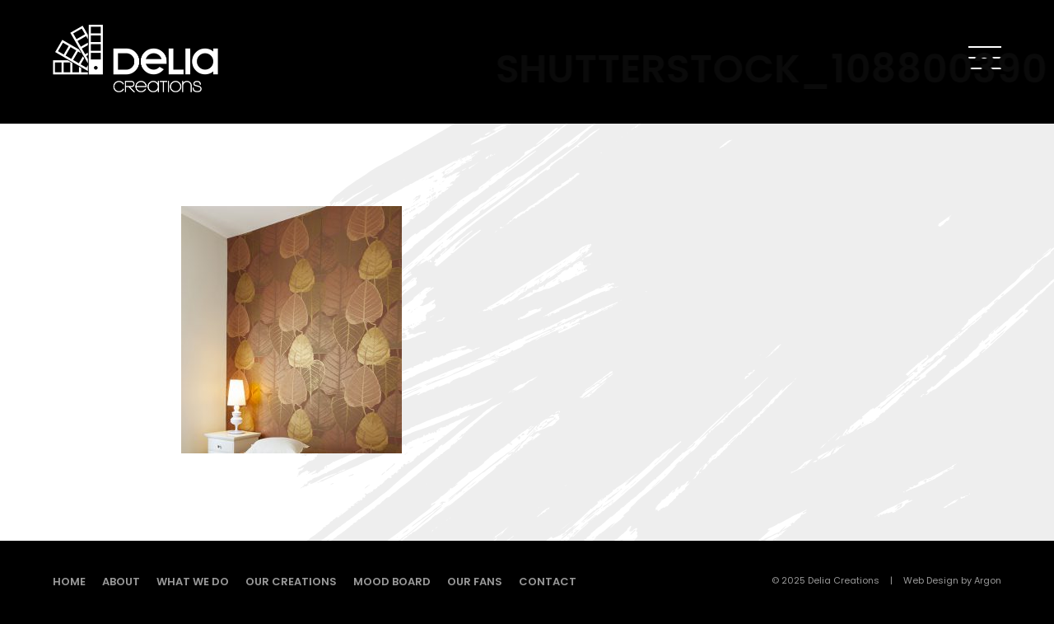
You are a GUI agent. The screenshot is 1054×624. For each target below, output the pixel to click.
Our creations (291, 581)
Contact (547, 581)
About (121, 581)
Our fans (474, 581)
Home (69, 581)
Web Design (930, 580)
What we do (192, 581)
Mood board (392, 581)
